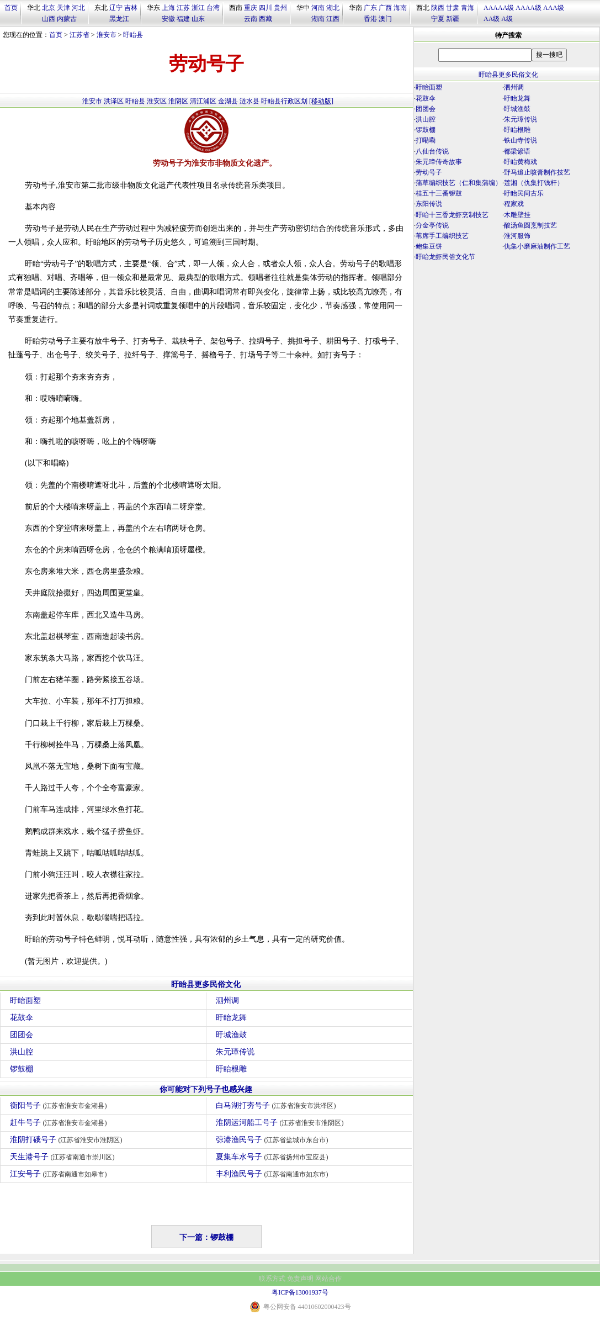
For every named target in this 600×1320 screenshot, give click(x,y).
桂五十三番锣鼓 (439, 193)
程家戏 (514, 204)
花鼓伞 (21, 1017)
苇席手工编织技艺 (442, 236)
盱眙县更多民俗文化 (206, 984)
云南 (250, 19)
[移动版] (321, 101)
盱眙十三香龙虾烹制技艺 (452, 215)
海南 (400, 8)
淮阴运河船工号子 (281, 1122)
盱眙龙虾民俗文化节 (445, 257)
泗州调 (227, 1000)
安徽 (168, 19)
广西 (385, 8)
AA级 (492, 19)
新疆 (452, 19)
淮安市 (106, 35)
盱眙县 (133, 35)
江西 (332, 19)
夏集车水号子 (273, 1157)
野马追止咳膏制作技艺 (537, 172)
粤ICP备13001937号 (300, 1292)
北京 (48, 8)
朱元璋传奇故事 (439, 162)
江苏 (183, 8)
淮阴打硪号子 (67, 1140)
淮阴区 (178, 101)
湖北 (332, 8)
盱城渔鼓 (231, 1035)
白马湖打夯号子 (277, 1105)
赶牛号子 (60, 1122)
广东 (370, 8)
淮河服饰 (517, 236)
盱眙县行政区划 (284, 101)
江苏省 (79, 35)
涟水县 (249, 101)
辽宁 (116, 8)
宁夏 (437, 19)
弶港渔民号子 (273, 1140)
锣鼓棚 (21, 1069)
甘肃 (452, 8)
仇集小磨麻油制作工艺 (537, 246)
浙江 (198, 8)
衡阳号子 (60, 1105)
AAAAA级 (499, 8)
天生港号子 (64, 1157)
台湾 (213, 8)
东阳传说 (429, 204)
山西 (48, 19)
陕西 (437, 8)
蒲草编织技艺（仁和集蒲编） (459, 183)
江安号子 (60, 1174)
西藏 (265, 19)
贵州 (280, 8)
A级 (507, 19)
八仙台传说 (432, 151)
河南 (318, 8)
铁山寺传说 (520, 140)
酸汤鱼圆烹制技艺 (530, 225)
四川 (265, 8)
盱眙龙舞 (231, 1017)
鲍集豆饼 (429, 246)
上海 (168, 8)
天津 (63, 8)
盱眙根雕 (231, 1069)
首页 (11, 8)
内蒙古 (67, 19)
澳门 (385, 19)
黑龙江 (119, 19)
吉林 (130, 8)
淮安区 (157, 101)
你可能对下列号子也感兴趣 (206, 1089)
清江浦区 (203, 101)
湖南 (318, 19)
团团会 (21, 1035)
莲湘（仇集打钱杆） (534, 183)
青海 (467, 8)
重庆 (250, 8)
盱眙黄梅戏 (520, 162)
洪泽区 (114, 101)
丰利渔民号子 (273, 1174)
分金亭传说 (432, 225)
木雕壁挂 (517, 215)
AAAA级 (528, 8)
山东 (198, 19)
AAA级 (553, 8)
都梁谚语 (517, 151)
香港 (370, 19)
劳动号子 (429, 172)
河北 (78, 8)
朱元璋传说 (235, 1052)
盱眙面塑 (25, 1000)
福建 (183, 19)
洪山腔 (21, 1052)
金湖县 (228, 101)
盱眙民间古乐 (524, 193)
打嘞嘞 (426, 140)
